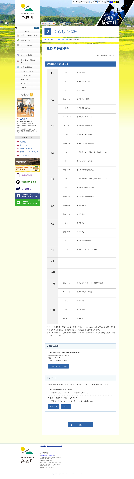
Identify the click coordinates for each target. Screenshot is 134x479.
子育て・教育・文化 (29, 35)
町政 (23, 50)
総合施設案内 (26, 67)
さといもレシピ (23, 155)
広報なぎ (22, 119)
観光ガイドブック (24, 148)
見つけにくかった (86, 401)
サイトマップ (25, 83)
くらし (54, 39)
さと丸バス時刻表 (27, 71)
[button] (48, 23)
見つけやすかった (58, 401)
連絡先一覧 (25, 79)
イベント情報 (26, 45)
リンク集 (43, 446)
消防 (67, 39)
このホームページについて (54, 446)
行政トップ (47, 39)
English (23, 88)
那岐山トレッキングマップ (27, 152)
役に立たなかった (81, 393)
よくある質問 (44, 455)
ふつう (67, 393)
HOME (27, 31)
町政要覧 (21, 142)
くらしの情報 (26, 55)
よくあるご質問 (26, 75)
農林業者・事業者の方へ (29, 61)
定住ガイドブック (24, 145)
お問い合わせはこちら (59, 366)
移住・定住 (25, 40)
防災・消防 (61, 39)
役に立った (56, 393)
